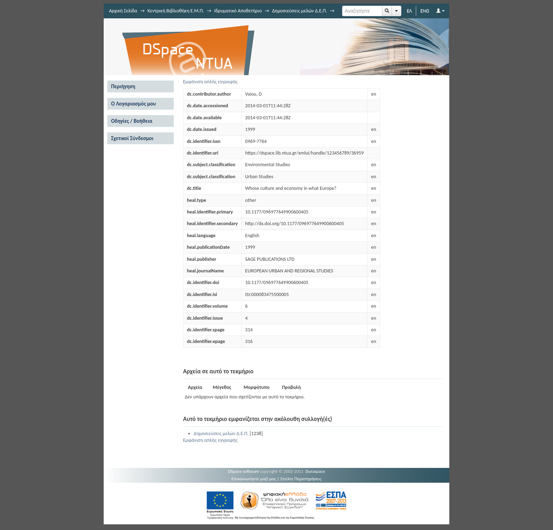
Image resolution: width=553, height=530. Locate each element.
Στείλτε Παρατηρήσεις (301, 478)
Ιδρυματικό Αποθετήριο (238, 11)
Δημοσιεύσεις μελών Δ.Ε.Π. (299, 11)
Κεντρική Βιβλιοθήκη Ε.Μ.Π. (175, 11)
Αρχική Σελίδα (123, 11)
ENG (424, 11)
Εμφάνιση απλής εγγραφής (210, 82)
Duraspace (315, 471)
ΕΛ (409, 11)
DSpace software (243, 471)
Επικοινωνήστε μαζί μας (253, 478)
